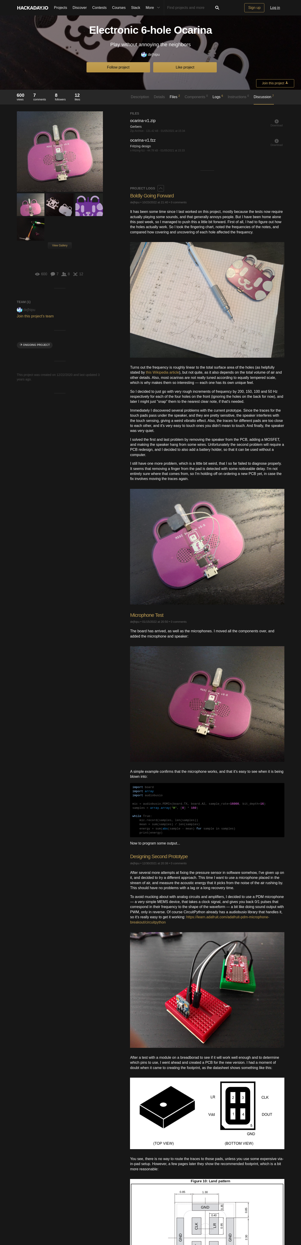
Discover (80, 8)
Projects (60, 8)
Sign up (254, 8)
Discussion (264, 96)
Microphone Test (146, 615)
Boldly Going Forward (152, 196)
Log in (275, 8)
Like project (185, 67)
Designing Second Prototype (159, 856)
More (154, 7)
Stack (135, 8)
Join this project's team (35, 316)
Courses (119, 8)
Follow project (118, 67)
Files (175, 96)
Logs (218, 96)
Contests (99, 8)
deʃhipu (150, 54)
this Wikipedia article (162, 372)
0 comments (179, 202)
